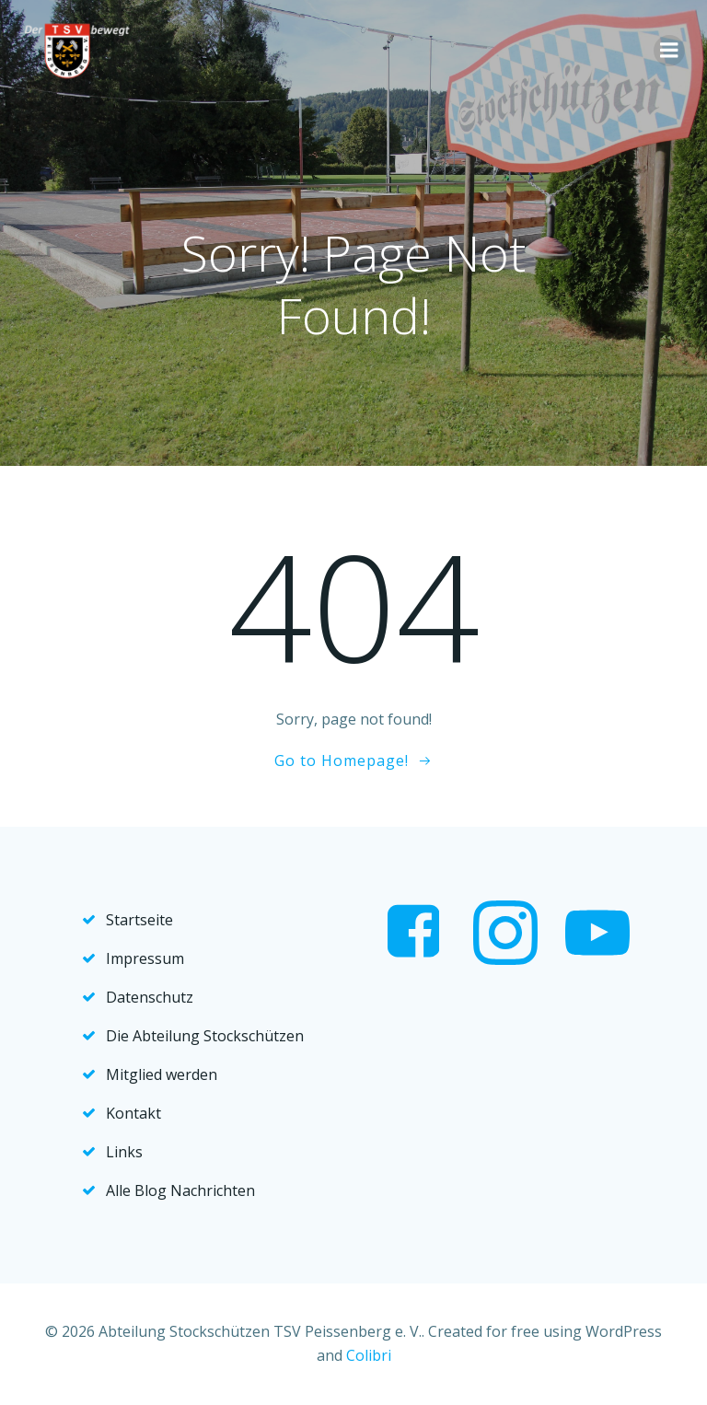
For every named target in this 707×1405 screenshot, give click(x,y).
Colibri (368, 1355)
